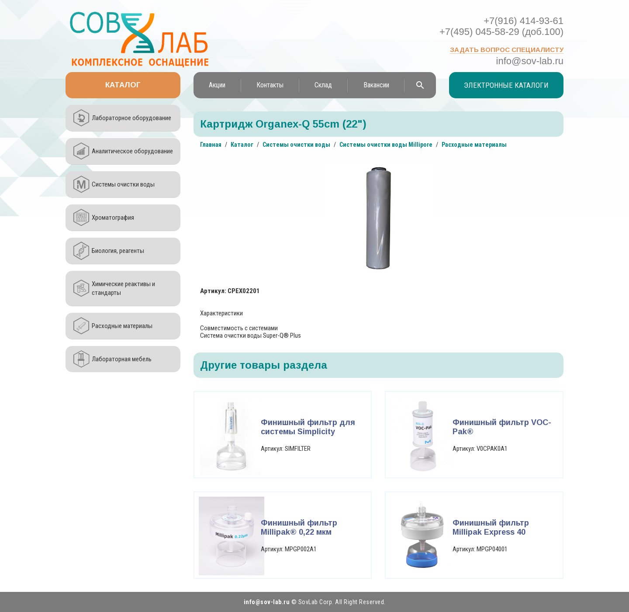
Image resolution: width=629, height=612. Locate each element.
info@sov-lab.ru (529, 60)
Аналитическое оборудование (132, 151)
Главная (210, 144)
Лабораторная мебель (122, 359)
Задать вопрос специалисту (506, 49)
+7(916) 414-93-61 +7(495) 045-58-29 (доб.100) (501, 26)
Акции (217, 85)
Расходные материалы (122, 326)
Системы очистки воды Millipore (385, 144)
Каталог (123, 85)
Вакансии (376, 85)
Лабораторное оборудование (131, 118)
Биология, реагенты (118, 251)
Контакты (269, 85)
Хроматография (113, 217)
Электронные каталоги (506, 85)
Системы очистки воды (123, 184)
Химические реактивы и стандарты (123, 288)
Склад (323, 85)
